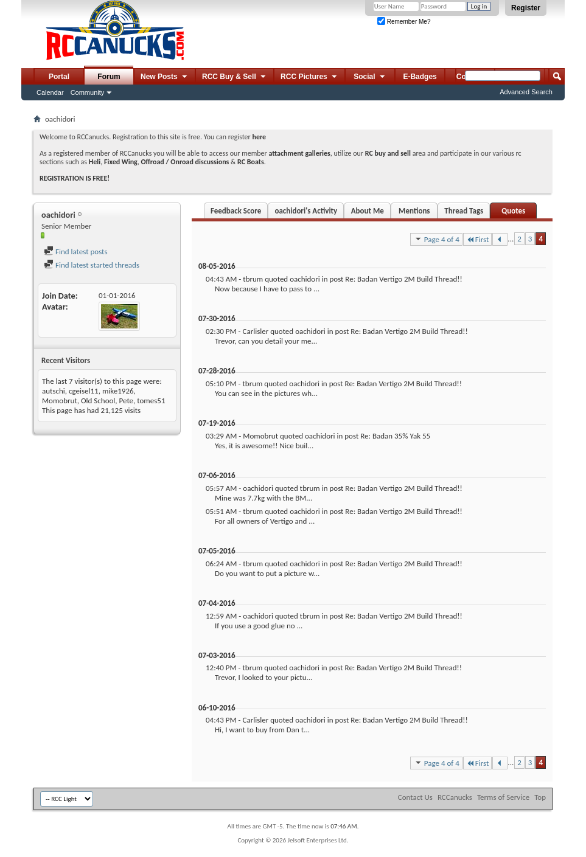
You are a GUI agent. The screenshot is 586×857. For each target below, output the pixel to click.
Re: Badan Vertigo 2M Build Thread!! (403, 278)
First (477, 239)
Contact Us (415, 797)
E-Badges (419, 76)
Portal (59, 76)
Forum (108, 76)
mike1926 (118, 390)
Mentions (414, 210)
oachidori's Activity (305, 210)
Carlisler (255, 331)
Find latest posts (76, 251)
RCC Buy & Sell (234, 77)
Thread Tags (463, 210)
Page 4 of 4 (436, 239)
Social (370, 77)
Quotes (513, 210)
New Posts (165, 77)
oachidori (305, 278)
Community (88, 92)
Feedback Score (236, 210)
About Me (367, 210)
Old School (98, 400)
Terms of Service (503, 797)
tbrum (253, 278)
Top (540, 797)
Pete (126, 400)
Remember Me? (403, 21)
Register (525, 8)
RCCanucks (455, 797)
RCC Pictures (309, 77)
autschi (53, 390)
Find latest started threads (91, 264)
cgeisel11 (84, 390)
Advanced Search (526, 91)
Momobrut (59, 400)
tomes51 (151, 400)
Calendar (50, 92)
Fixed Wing (121, 162)
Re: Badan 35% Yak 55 (395, 435)
